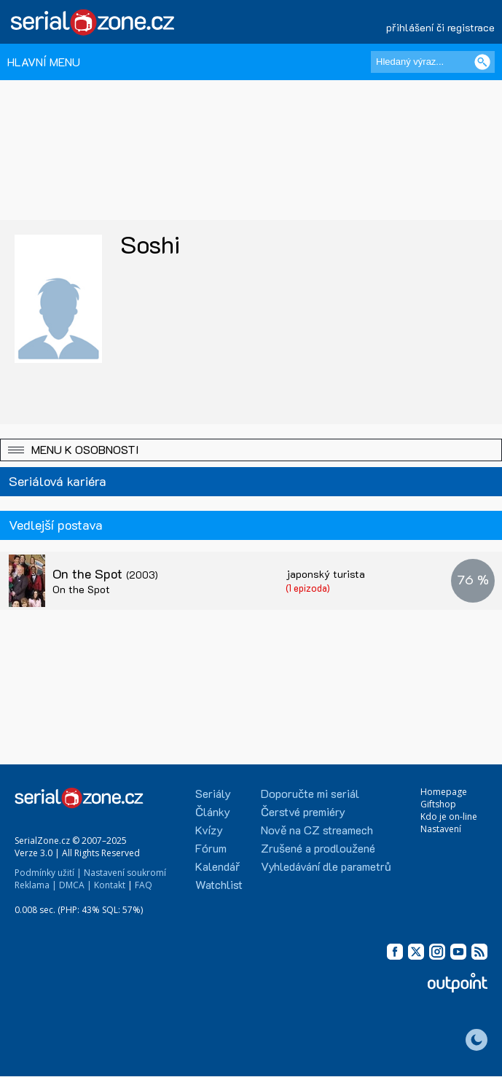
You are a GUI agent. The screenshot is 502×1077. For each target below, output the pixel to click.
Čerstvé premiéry (303, 811)
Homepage (443, 792)
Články (212, 811)
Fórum (211, 847)
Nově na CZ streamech (317, 829)
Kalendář (217, 866)
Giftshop (438, 804)
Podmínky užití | (48, 872)
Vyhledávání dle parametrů (326, 866)
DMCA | (75, 885)
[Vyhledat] (482, 62)
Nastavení (440, 829)
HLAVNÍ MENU (43, 61)
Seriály (213, 793)
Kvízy (209, 829)
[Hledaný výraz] (433, 62)
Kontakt (109, 885)
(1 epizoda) (308, 587)
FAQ (143, 885)
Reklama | (36, 885)
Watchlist (219, 884)
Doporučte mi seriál (310, 793)
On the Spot (105, 573)
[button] (251, 450)
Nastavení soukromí (125, 872)
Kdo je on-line (448, 816)
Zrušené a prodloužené (318, 847)
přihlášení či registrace (440, 27)
